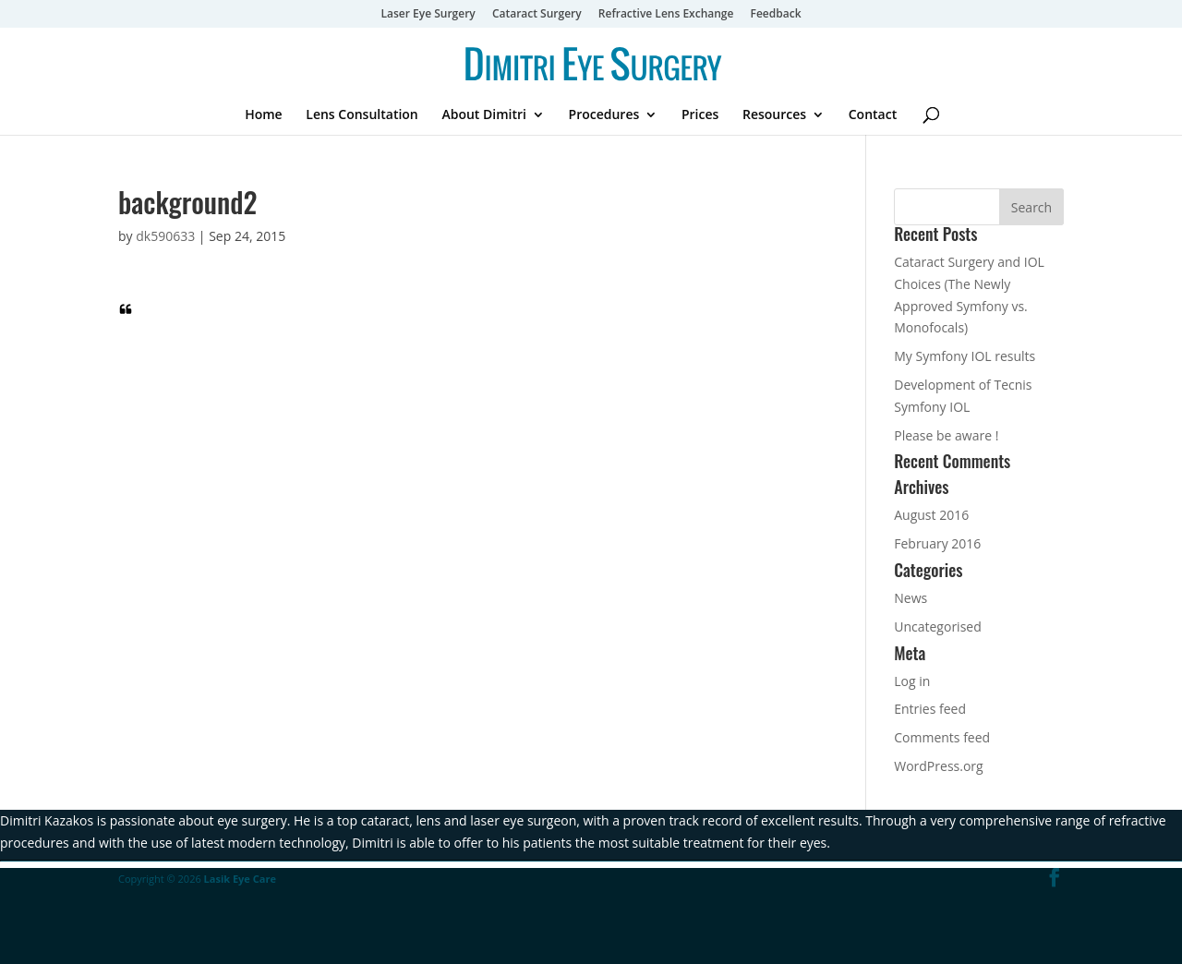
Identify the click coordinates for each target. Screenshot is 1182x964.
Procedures (604, 115)
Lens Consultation (361, 115)
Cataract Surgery (537, 14)
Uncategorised (938, 626)
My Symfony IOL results (964, 356)
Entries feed (930, 708)
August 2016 (931, 515)
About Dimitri (483, 115)
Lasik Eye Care (240, 879)
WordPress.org (938, 766)
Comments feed (942, 737)
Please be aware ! (946, 435)
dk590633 (165, 236)
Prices (699, 115)
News (910, 598)
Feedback (776, 14)
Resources (774, 115)
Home (264, 115)
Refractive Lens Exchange (666, 14)
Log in (912, 681)
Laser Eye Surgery (427, 14)
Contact (873, 115)
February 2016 (937, 543)
